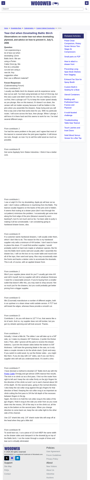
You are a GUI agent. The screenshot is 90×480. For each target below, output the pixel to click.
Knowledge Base (16, 28)
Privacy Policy (52, 459)
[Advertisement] (47, 19)
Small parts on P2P (72, 57)
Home (6, 28)
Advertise (50, 474)
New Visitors (51, 466)
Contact (7, 474)
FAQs (6, 470)
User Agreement (53, 451)
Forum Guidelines (53, 455)
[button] (6, 458)
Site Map (8, 466)
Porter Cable (9, 374)
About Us (50, 470)
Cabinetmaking (29, 28)
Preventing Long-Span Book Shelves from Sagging (72, 72)
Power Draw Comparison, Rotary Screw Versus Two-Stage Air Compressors (72, 46)
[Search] (42, 9)
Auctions (50, 478)
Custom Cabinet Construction (45, 28)
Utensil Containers (72, 95)
